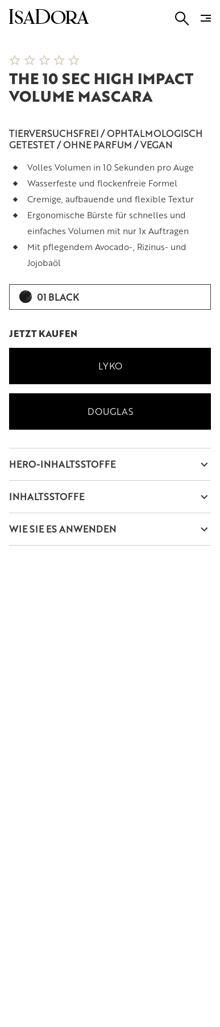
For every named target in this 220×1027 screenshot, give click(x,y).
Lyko (110, 366)
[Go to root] (49, 20)
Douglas (110, 411)
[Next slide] (197, 36)
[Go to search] (182, 18)
